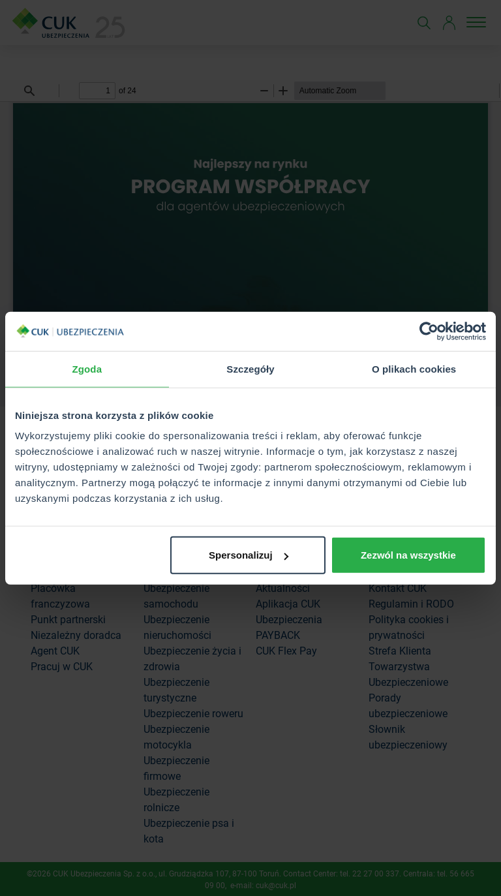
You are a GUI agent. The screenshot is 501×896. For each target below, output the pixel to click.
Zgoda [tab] (87, 368)
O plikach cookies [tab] (414, 368)
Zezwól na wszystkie (408, 555)
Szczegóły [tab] (250, 368)
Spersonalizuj (248, 555)
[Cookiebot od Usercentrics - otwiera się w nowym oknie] (429, 331)
